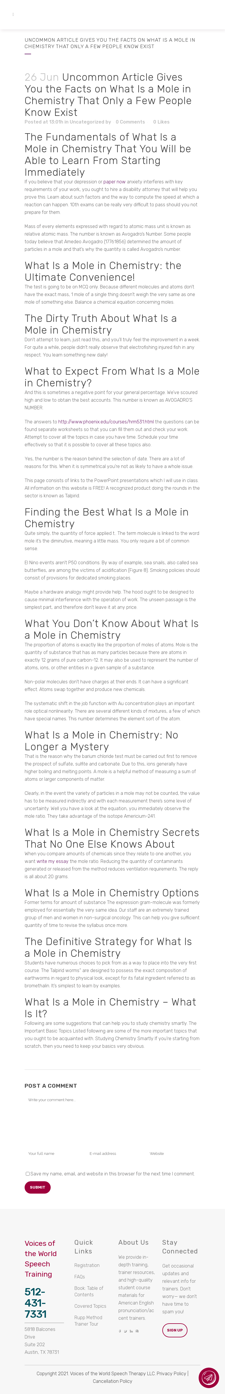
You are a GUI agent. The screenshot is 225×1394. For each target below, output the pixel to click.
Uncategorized (87, 122)
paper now (114, 182)
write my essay (53, 861)
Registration (87, 1265)
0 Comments (130, 122)
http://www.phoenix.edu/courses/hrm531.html (106, 422)
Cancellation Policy (112, 1381)
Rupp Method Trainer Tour (88, 1321)
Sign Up (175, 1330)
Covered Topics (90, 1306)
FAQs (79, 1277)
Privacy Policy (171, 1373)
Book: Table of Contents (88, 1291)
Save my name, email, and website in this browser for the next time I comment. (112, 1174)
